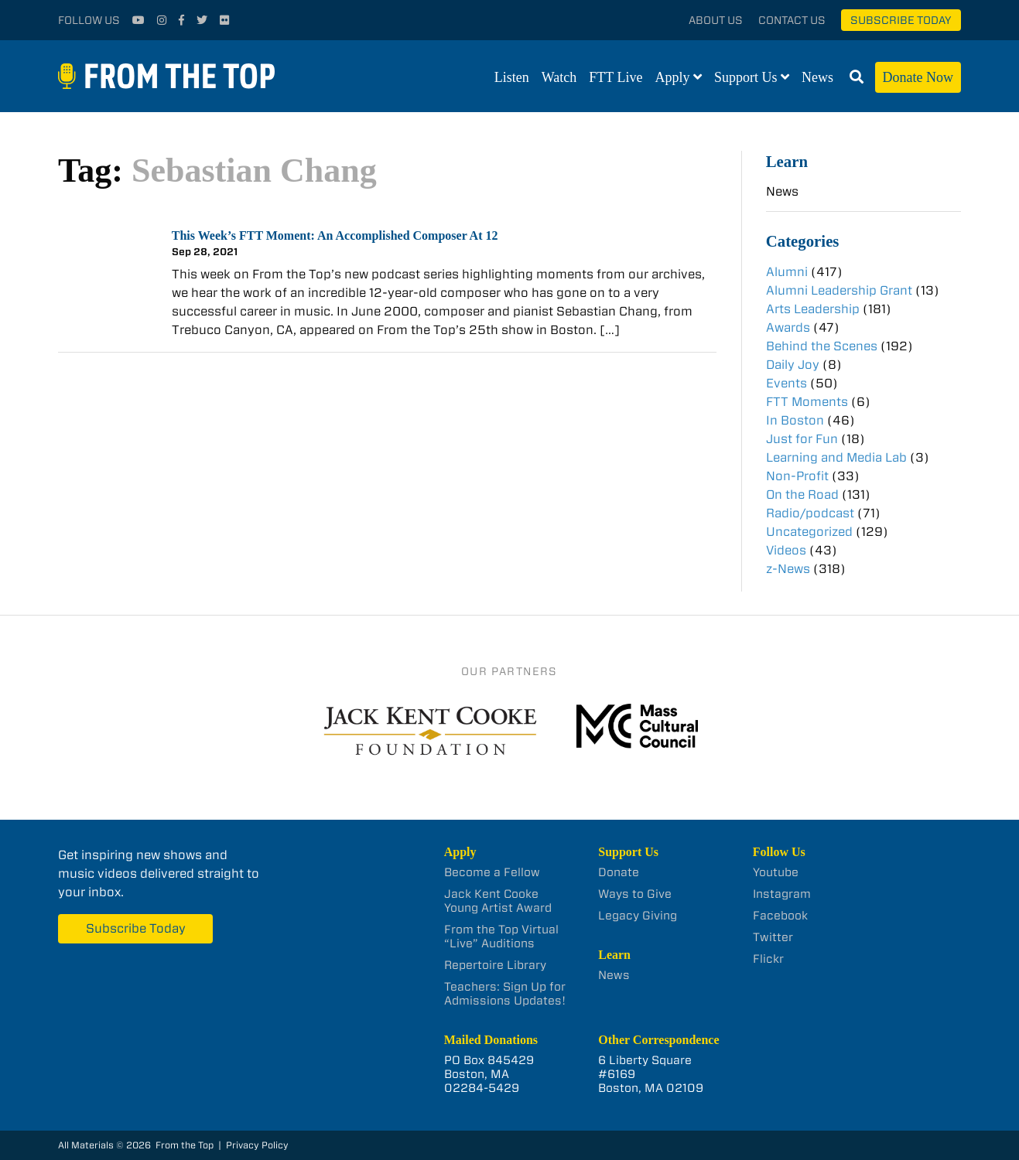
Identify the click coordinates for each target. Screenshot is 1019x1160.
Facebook (780, 916)
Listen (511, 77)
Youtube (775, 872)
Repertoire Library (495, 965)
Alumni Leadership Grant (839, 290)
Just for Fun (802, 439)
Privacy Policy (257, 1145)
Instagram (782, 894)
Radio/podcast (810, 513)
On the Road (802, 494)
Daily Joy (792, 364)
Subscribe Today (901, 20)
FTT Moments (807, 401)
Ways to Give (635, 894)
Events (786, 383)
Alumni (787, 271)
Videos (786, 550)
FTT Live (615, 77)
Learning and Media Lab (836, 457)
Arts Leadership (813, 309)
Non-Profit (797, 476)
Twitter (773, 937)
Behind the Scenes (821, 346)
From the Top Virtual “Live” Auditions (501, 936)
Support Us (746, 77)
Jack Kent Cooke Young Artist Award (498, 901)
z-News (788, 568)
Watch (559, 77)
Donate (618, 872)
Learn (787, 161)
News (817, 77)
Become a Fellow (492, 872)
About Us (716, 20)
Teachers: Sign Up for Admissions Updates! (505, 994)
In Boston (795, 420)
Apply (672, 77)
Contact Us (792, 20)
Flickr (768, 959)
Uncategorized (809, 531)
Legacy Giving (637, 916)
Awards (788, 327)
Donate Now (918, 77)
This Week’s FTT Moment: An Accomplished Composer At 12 (335, 235)
